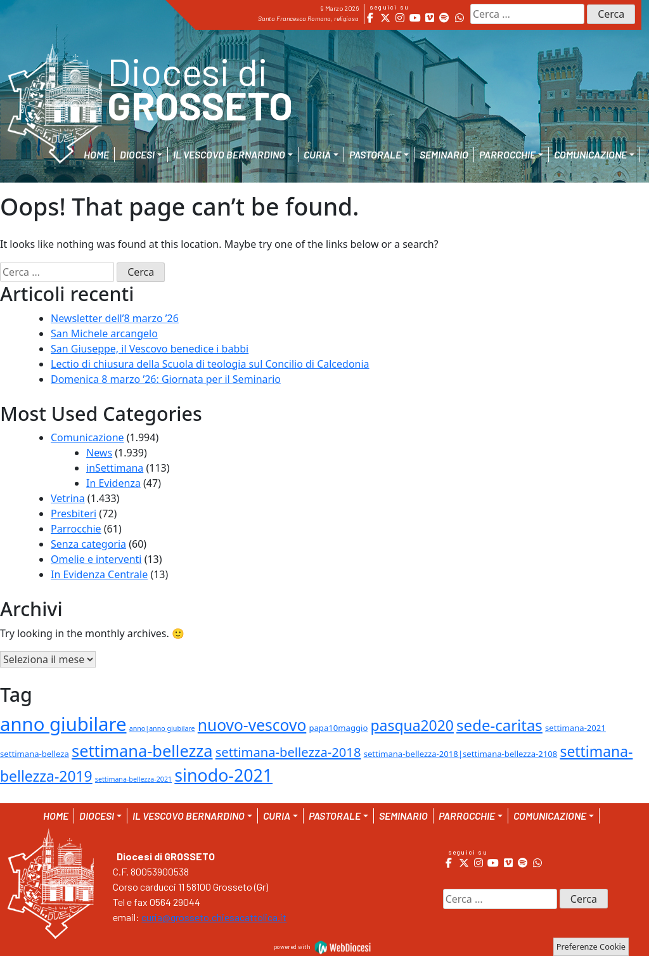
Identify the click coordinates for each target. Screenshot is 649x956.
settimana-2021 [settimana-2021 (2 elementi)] (575, 727)
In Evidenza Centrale (99, 574)
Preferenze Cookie (591, 946)
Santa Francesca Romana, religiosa (308, 18)
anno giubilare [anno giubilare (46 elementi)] (63, 724)
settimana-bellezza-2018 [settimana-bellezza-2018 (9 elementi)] (288, 752)
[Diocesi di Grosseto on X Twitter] (385, 18)
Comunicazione (87, 437)
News (99, 453)
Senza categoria (88, 544)
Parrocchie (76, 529)
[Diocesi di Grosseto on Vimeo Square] (429, 18)
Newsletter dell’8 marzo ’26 (115, 318)
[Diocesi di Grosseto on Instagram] (400, 18)
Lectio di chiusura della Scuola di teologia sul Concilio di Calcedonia (210, 364)
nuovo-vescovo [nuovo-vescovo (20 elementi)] (252, 724)
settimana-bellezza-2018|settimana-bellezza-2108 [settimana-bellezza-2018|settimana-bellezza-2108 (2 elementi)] (461, 753)
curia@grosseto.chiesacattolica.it (213, 917)
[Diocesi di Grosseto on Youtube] (415, 18)
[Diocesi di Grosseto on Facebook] (370, 18)
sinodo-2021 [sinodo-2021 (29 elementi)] (223, 775)
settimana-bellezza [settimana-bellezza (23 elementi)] (142, 750)
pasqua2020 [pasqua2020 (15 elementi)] (412, 725)
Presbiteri (73, 513)
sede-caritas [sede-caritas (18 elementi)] (499, 724)
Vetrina (68, 498)
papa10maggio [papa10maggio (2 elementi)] (338, 727)
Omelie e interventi (96, 559)
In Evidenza (113, 483)
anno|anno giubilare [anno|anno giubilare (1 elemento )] (162, 728)
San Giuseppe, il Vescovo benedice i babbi (149, 349)
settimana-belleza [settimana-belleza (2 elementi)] (34, 753)
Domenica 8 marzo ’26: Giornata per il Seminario (166, 379)
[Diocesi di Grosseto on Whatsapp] (459, 18)
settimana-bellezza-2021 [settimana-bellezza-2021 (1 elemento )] (133, 779)
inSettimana (114, 468)
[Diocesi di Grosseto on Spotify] (445, 18)
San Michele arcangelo (104, 333)
